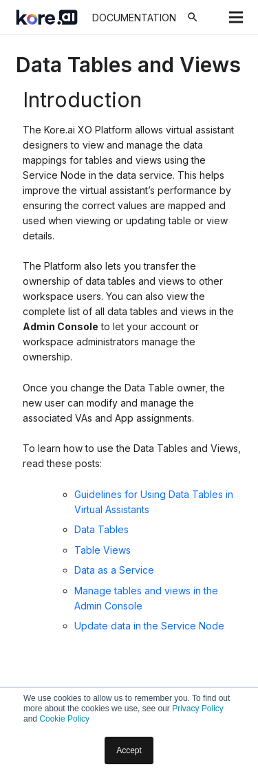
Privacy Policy (198, 708)
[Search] (192, 17)
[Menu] (236, 17)
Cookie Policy (64, 719)
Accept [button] (129, 750)
